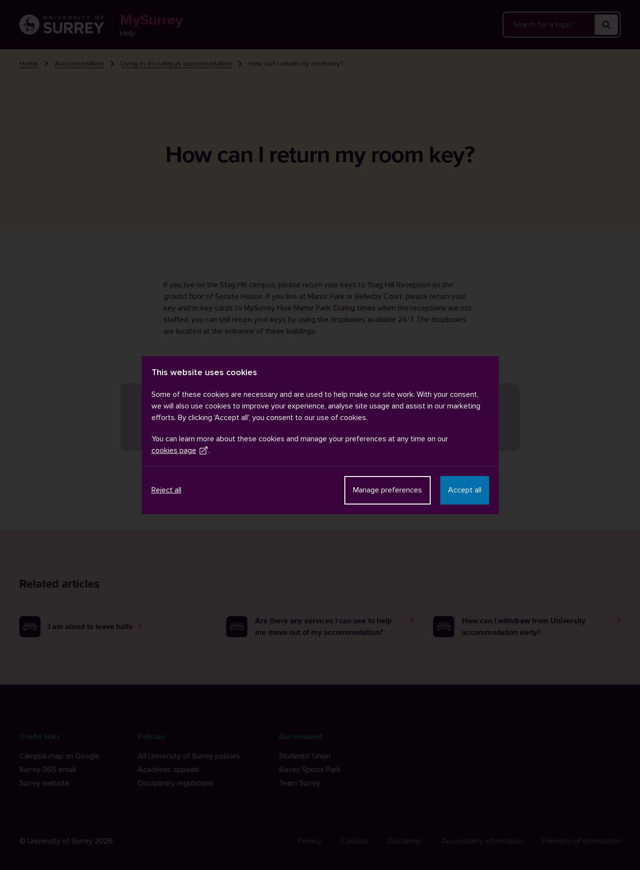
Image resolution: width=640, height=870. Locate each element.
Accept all (464, 490)
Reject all (166, 490)
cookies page (179, 450)
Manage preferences (387, 490)
